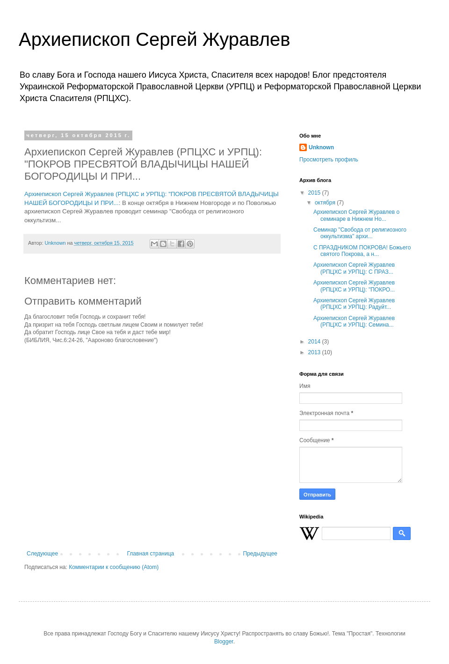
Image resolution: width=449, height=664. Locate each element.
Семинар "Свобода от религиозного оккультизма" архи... (359, 233)
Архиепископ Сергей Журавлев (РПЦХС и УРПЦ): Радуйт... (354, 303)
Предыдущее (260, 553)
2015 (315, 193)
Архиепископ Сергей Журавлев (154, 39)
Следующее (42, 553)
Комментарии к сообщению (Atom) (114, 567)
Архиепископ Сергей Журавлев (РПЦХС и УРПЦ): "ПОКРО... (354, 285)
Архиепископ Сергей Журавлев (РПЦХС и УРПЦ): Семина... (354, 321)
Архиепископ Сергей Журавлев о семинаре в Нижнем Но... (356, 215)
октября (326, 202)
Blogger (223, 641)
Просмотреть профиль (328, 159)
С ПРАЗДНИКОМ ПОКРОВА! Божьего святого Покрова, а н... (362, 250)
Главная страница (150, 553)
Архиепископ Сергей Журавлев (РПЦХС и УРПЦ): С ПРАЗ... (354, 268)
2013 (315, 352)
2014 (315, 341)
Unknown (321, 147)
